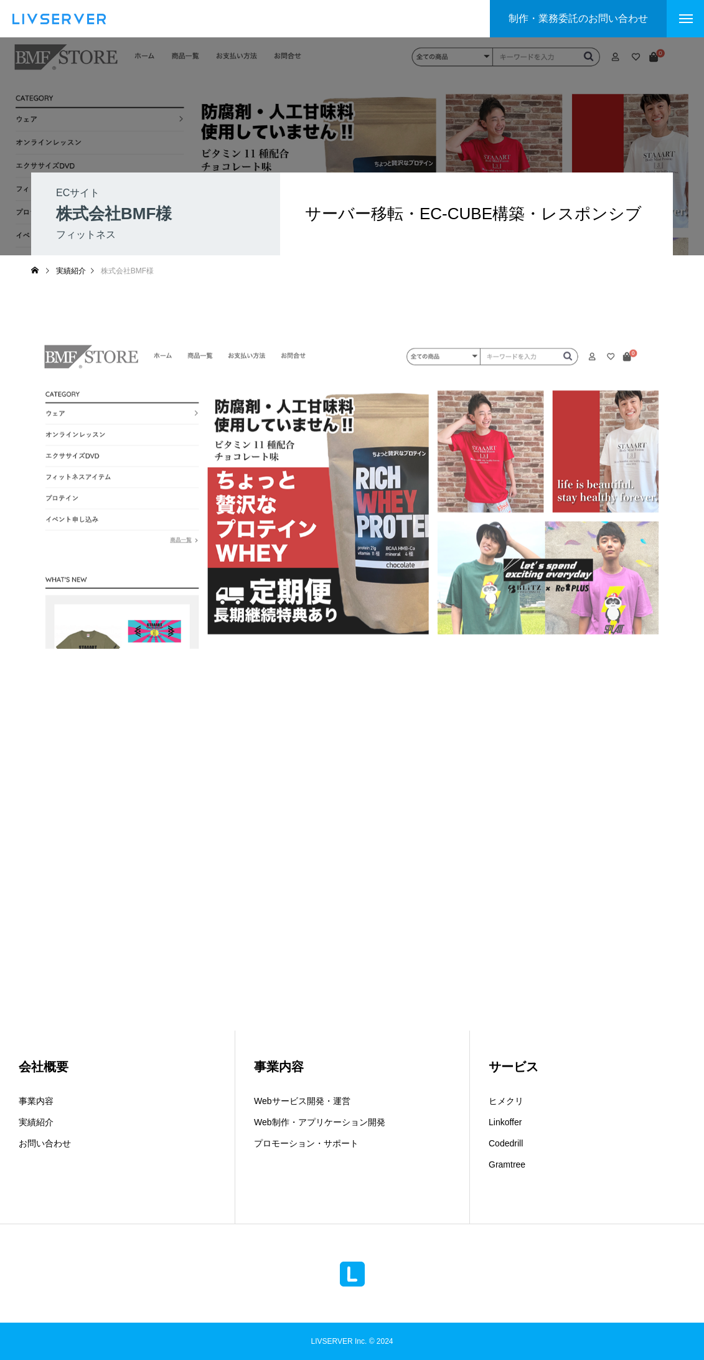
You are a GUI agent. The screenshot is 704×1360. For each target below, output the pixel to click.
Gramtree (507, 1164)
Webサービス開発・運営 (302, 1101)
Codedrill (506, 1143)
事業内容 (36, 1101)
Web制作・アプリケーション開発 (319, 1122)
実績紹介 (36, 1122)
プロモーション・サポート (306, 1143)
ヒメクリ (506, 1101)
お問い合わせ (45, 1143)
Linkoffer (505, 1122)
